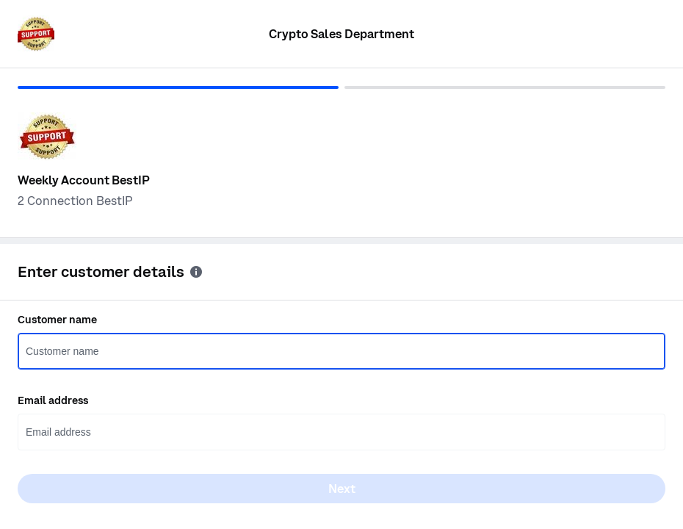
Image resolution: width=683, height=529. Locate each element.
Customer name (57, 319)
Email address (53, 400)
